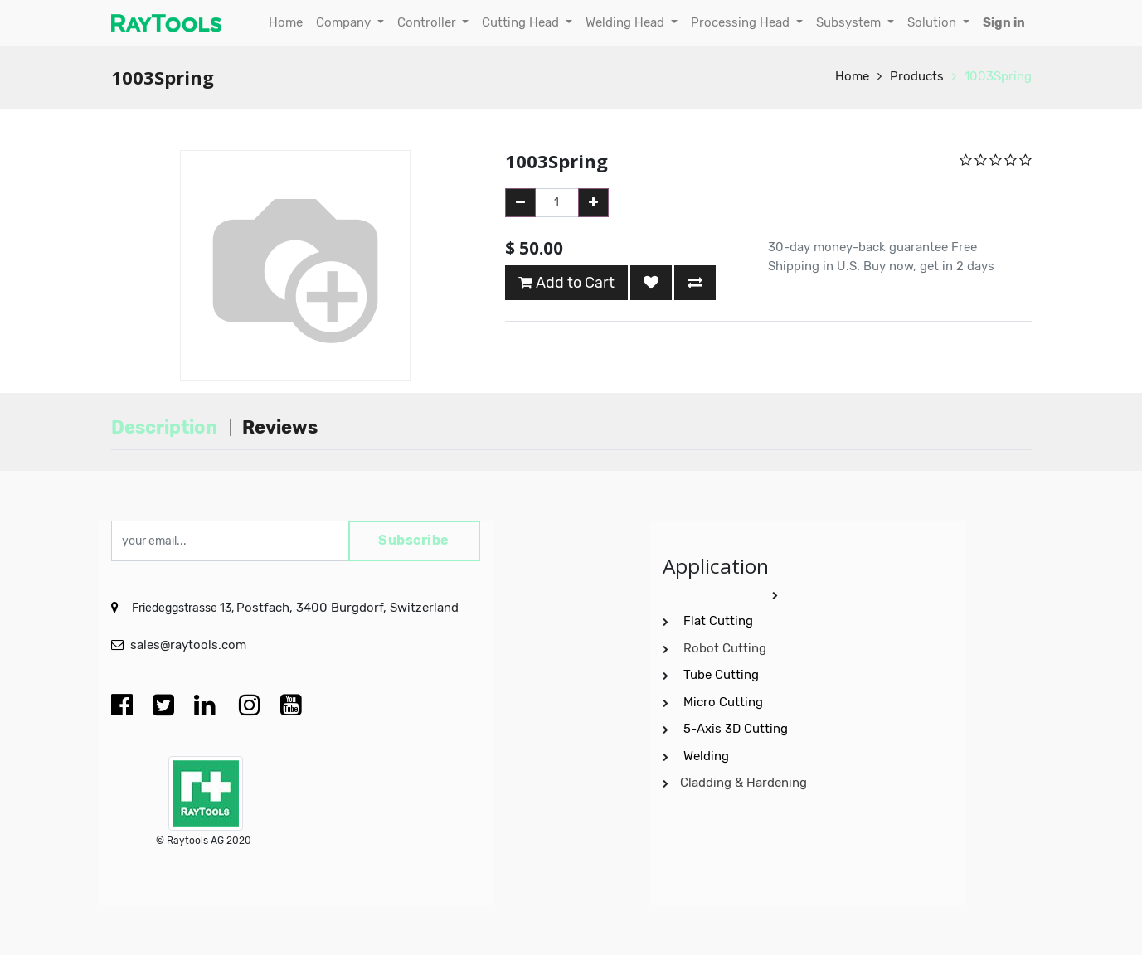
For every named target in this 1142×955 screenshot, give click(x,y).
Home (852, 76)
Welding (706, 755)
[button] (651, 282)
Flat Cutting (718, 620)
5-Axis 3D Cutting (737, 728)
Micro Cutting (724, 701)
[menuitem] (285, 23)
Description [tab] (164, 427)
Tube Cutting (722, 674)
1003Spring (998, 76)
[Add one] (593, 202)
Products (917, 76)
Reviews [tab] (280, 427)
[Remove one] (520, 202)
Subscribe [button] (414, 541)
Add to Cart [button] (566, 283)
